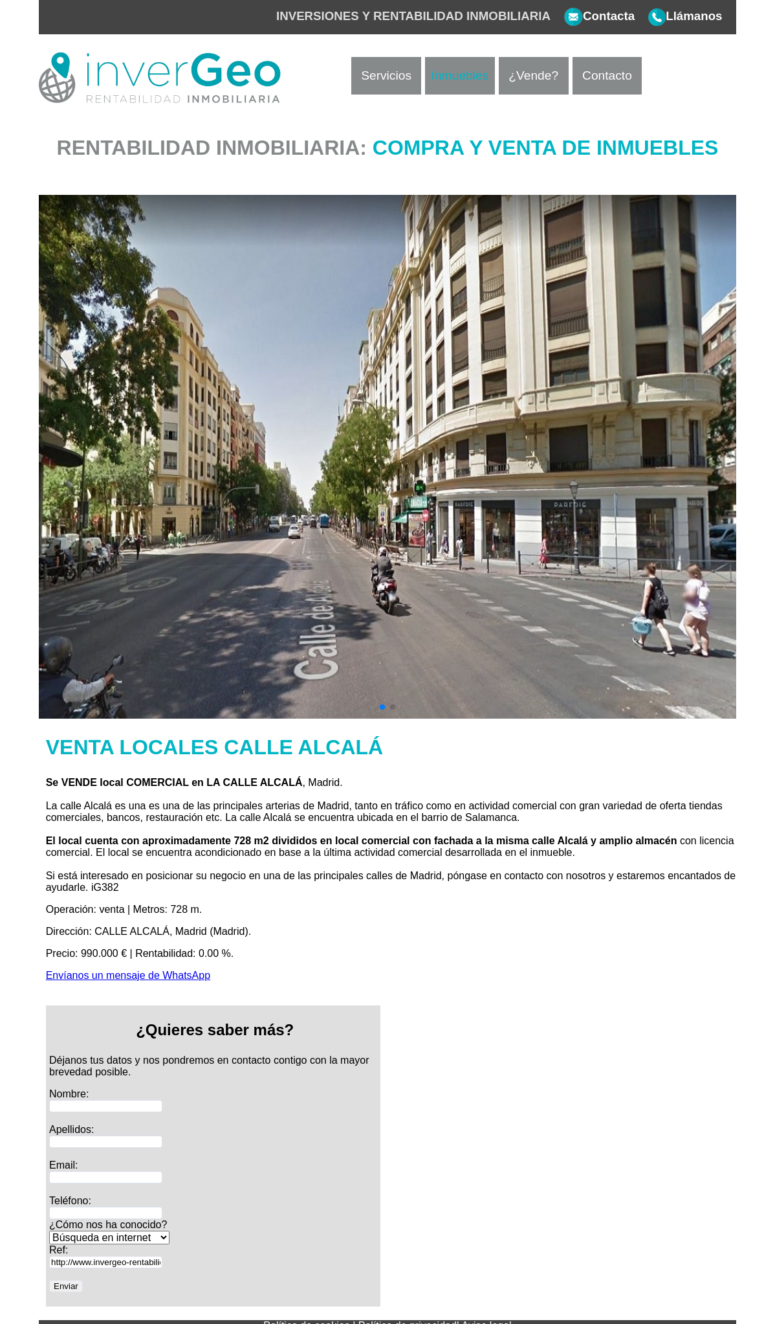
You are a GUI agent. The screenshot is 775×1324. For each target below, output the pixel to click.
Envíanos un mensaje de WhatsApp (128, 975)
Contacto (607, 75)
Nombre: (69, 1093)
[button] (382, 707)
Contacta (593, 16)
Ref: (58, 1249)
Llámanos (678, 16)
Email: (63, 1165)
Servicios (386, 75)
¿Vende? (533, 75)
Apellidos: (71, 1129)
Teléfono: (70, 1200)
